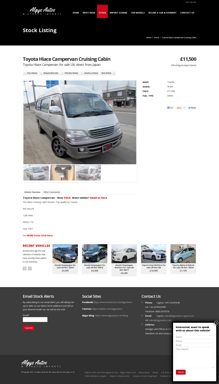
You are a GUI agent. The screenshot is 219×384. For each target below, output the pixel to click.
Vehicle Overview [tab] (32, 192)
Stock (102, 12)
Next (30, 268)
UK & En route (168, 372)
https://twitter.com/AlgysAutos (107, 308)
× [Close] (216, 323)
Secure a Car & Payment (162, 12)
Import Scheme (118, 12)
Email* (35, 318)
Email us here (98, 197)
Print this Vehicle (71, 73)
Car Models (138, 12)
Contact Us (187, 12)
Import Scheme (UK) (119, 376)
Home (76, 12)
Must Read (89, 12)
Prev (24, 268)
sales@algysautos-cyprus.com (179, 315)
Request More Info (51, 73)
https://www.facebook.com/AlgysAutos (113, 302)
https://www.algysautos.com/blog (111, 315)
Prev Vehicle (32, 73)
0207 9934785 (190, 2)
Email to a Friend (91, 73)
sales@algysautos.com (160, 320)
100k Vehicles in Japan (95, 376)
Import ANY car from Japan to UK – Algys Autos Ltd (110, 372)
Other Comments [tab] (51, 192)
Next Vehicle (106, 73)
